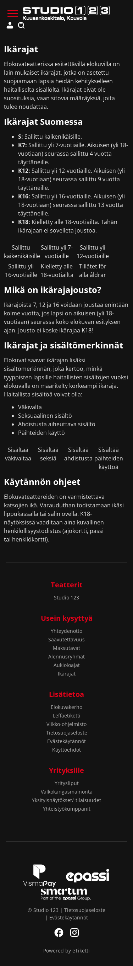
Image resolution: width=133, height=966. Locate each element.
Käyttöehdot (66, 749)
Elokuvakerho (66, 707)
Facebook (59, 932)
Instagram (74, 932)
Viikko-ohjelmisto (66, 724)
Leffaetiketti (67, 715)
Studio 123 (66, 597)
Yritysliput (67, 783)
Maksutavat (66, 648)
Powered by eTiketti (66, 950)
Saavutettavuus (66, 639)
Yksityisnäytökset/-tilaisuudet (66, 800)
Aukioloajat (67, 665)
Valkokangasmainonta (67, 791)
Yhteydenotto (66, 631)
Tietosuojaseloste (66, 732)
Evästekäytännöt (66, 741)
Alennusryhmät (66, 656)
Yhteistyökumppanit (66, 808)
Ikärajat (67, 673)
